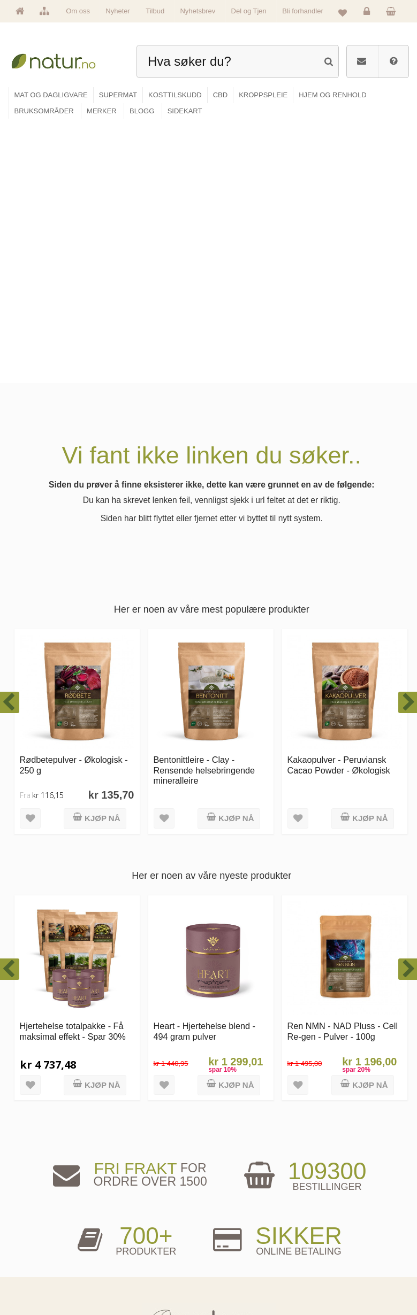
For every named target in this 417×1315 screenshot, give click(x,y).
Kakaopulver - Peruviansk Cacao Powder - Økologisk (338, 506)
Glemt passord (332, 1232)
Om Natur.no (40, 1232)
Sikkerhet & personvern (342, 1281)
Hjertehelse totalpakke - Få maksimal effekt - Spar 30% (73, 772)
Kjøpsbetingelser (335, 1265)
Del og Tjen (249, 11)
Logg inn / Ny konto (338, 1215)
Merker (33, 1248)
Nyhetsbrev (197, 11)
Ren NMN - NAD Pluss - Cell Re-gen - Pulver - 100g (342, 772)
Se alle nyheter (42, 1265)
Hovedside (37, 1215)
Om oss (78, 11)
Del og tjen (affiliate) (245, 1265)
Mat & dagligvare (143, 1215)
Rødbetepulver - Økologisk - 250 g (74, 506)
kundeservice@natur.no (209, 1149)
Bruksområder (238, 1232)
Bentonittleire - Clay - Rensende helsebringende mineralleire (204, 511)
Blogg (229, 1215)
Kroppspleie (137, 1265)
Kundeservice (331, 1248)
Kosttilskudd (137, 1248)
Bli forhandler (302, 11)
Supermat (134, 1232)
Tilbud (155, 11)
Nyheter (117, 11)
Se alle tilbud (40, 1281)
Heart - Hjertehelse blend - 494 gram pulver (204, 772)
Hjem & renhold (141, 1281)
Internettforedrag (241, 1248)
